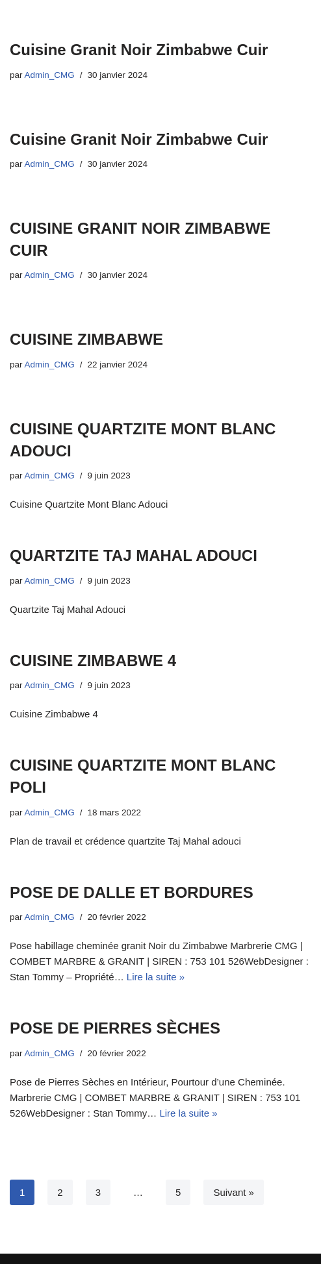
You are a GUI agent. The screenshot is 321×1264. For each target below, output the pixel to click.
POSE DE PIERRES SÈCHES (115, 1028)
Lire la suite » (156, 976)
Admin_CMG (50, 75)
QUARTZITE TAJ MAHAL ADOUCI (133, 555)
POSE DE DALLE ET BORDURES (131, 892)
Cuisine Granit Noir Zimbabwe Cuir (139, 49)
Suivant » (233, 1192)
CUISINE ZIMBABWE (86, 339)
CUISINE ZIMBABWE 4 (93, 660)
